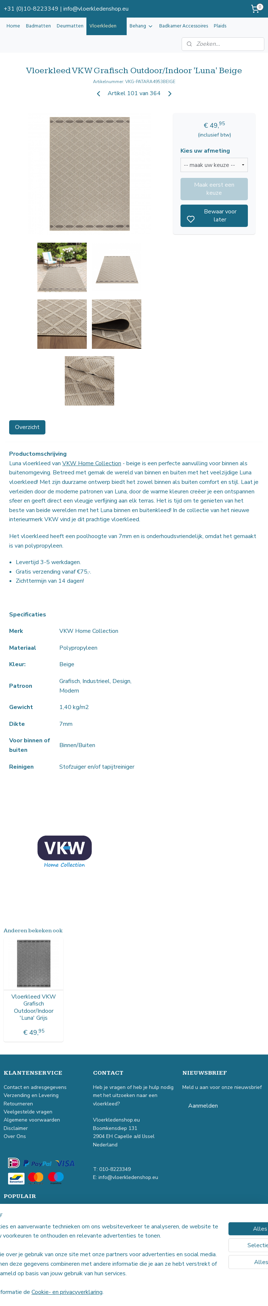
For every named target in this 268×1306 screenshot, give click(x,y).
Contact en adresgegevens (35, 1087)
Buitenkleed (17, 1243)
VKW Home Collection (91, 463)
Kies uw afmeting (205, 151)
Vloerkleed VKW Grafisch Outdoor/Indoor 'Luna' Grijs (33, 1007)
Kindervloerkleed (23, 1251)
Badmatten (38, 26)
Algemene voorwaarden (32, 1119)
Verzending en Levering (31, 1095)
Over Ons (15, 1136)
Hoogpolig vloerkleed (28, 1235)
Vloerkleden (106, 26)
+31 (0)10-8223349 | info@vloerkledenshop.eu (66, 9)
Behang (141, 26)
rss (173, 1292)
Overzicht (27, 427)
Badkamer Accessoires (183, 26)
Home (13, 26)
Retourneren (19, 1103)
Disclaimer (16, 1128)
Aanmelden (203, 1106)
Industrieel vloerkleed (29, 1218)
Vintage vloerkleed (26, 1210)
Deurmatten (70, 26)
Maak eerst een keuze (214, 189)
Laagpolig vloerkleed (28, 1227)
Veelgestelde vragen (29, 1111)
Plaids (220, 26)
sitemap (161, 1292)
